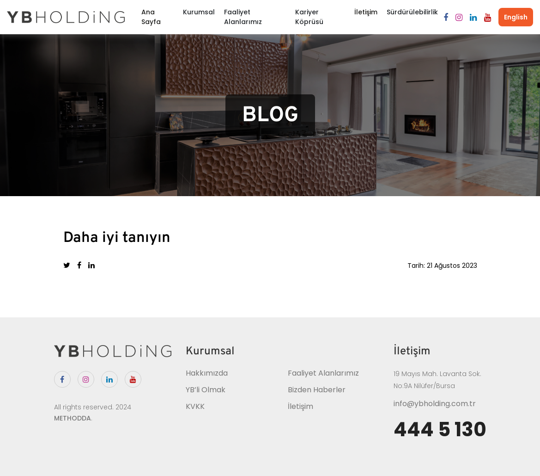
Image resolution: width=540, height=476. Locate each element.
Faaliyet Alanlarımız (243, 16)
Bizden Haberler (317, 389)
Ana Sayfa (151, 16)
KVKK (195, 406)
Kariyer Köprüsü (309, 16)
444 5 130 (440, 429)
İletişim (365, 12)
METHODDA (72, 418)
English (516, 17)
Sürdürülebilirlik (412, 12)
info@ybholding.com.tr (435, 403)
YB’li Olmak (205, 389)
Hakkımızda (207, 373)
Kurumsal (199, 12)
